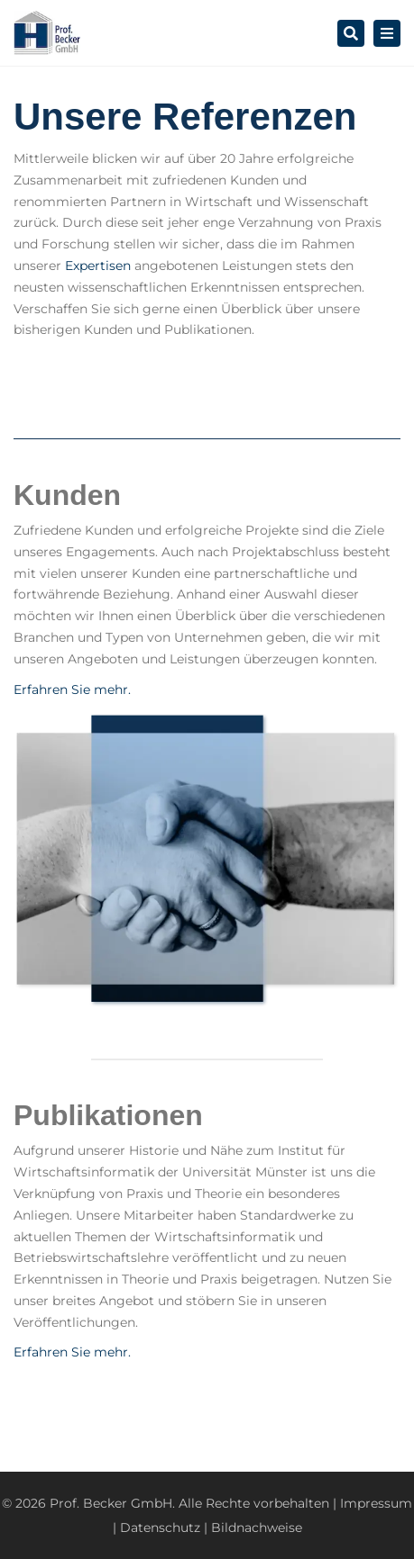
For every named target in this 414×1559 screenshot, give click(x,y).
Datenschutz (160, 1527)
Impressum (376, 1503)
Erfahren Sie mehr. (72, 689)
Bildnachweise (256, 1527)
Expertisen (98, 265)
